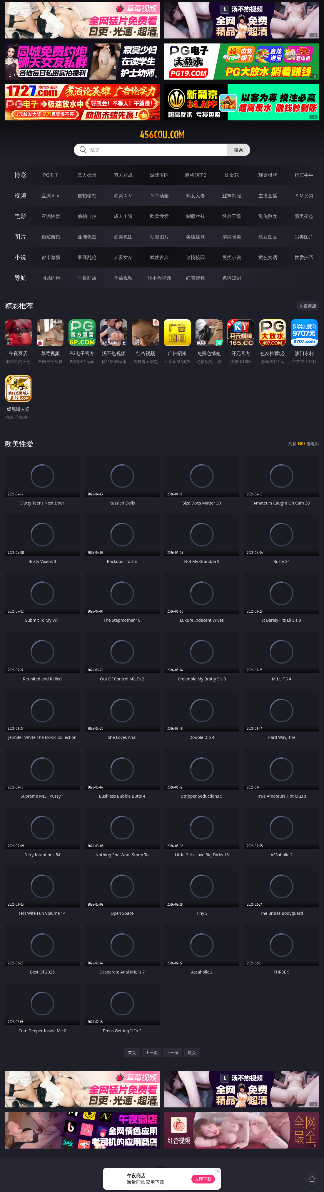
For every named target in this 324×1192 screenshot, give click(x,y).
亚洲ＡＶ (50, 195)
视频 (20, 195)
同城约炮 (50, 278)
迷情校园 (195, 257)
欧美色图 (123, 236)
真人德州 (87, 175)
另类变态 (304, 216)
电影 (20, 216)
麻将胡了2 (195, 175)
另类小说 (231, 257)
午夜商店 (87, 278)
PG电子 (51, 175)
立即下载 (203, 1179)
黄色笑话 (267, 257)
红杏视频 (195, 278)
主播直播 (267, 195)
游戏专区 (159, 175)
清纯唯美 (231, 236)
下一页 (172, 1052)
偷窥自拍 (50, 236)
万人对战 (123, 175)
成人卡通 (123, 216)
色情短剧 (231, 278)
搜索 (238, 150)
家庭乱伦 (87, 257)
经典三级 (231, 216)
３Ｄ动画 (159, 195)
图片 (20, 237)
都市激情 (50, 257)
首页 (132, 1052)
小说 (20, 257)
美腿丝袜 (195, 236)
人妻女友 (123, 257)
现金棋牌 (267, 175)
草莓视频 (123, 278)
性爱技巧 (304, 257)
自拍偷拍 (87, 195)
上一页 (152, 1052)
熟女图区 (267, 236)
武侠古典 (159, 257)
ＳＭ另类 (304, 195)
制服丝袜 (195, 216)
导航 (20, 278)
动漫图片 (159, 236)
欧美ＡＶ (123, 195)
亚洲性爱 (50, 216)
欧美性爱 (159, 216)
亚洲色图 (87, 236)
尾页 (192, 1052)
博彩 (20, 175)
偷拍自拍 (87, 216)
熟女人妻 (195, 195)
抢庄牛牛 (304, 175)
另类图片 (304, 236)
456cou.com (162, 135)
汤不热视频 (159, 278)
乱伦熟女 (267, 216)
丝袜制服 (231, 195)
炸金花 (232, 175)
